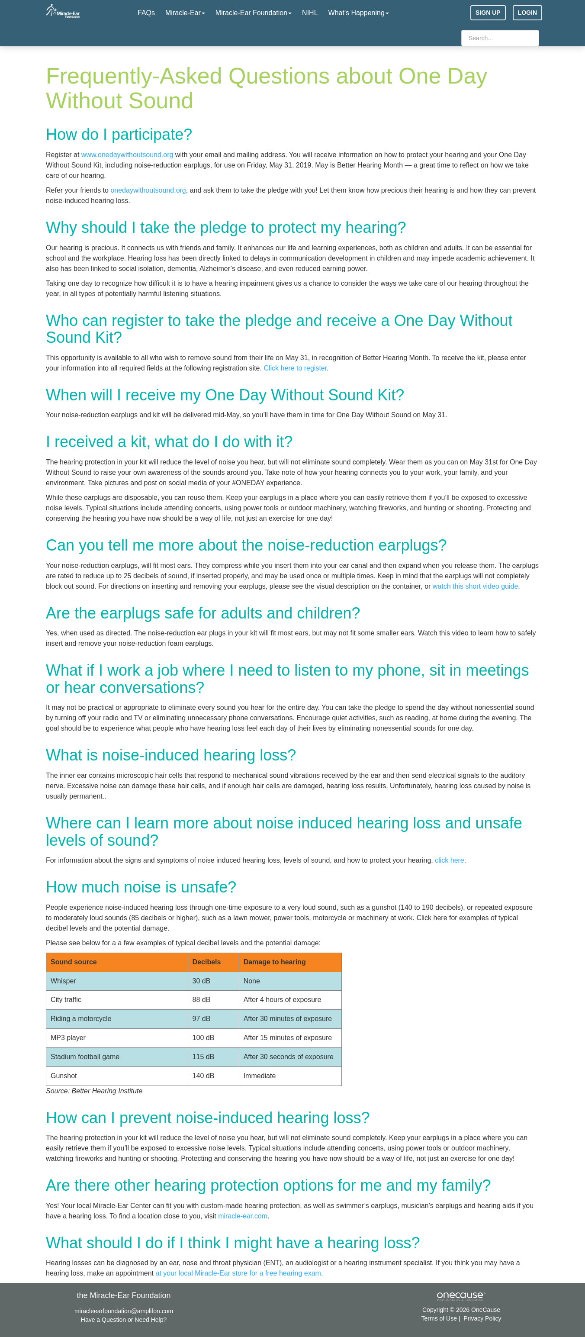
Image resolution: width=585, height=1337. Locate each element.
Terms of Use (439, 1318)
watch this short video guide (475, 586)
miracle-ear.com (242, 1216)
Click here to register (295, 368)
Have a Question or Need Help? (124, 1319)
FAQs (146, 12)
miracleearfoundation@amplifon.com (123, 1311)
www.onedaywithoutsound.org (127, 154)
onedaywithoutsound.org (148, 190)
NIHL (310, 12)
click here (449, 860)
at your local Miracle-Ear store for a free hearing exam (238, 1273)
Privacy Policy (482, 1318)
